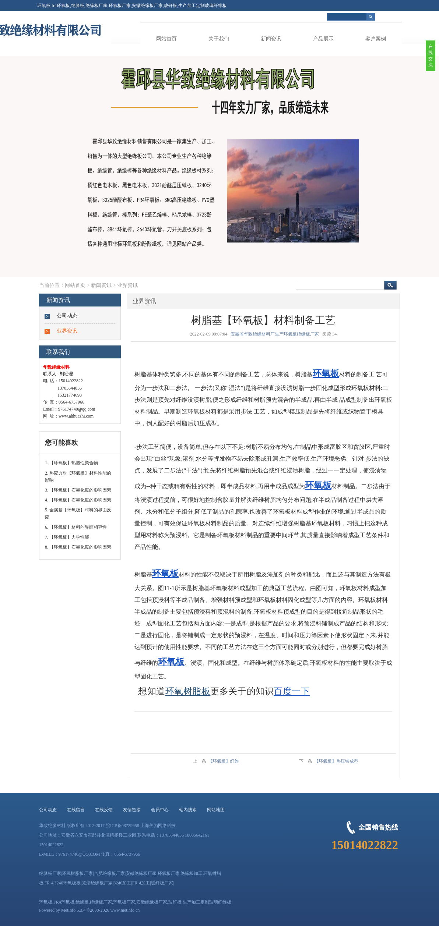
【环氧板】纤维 (223, 761)
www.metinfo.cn (125, 910)
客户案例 (375, 39)
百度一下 (292, 691)
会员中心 (160, 809)
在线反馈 (104, 809)
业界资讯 (127, 285)
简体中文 (393, 16)
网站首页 (166, 39)
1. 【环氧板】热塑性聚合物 (71, 462)
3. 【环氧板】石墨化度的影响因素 (78, 490)
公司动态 (67, 316)
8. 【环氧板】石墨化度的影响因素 (78, 547)
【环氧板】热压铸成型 (336, 761)
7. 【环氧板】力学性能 (67, 537)
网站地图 (216, 809)
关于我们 (218, 39)
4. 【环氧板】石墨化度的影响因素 (78, 500)
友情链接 (132, 809)
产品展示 (323, 39)
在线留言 (76, 809)
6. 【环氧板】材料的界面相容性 (76, 527)
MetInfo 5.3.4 (73, 910)
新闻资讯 (271, 39)
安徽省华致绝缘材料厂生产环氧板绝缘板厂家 (275, 334)
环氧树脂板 (188, 691)
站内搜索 (188, 809)
